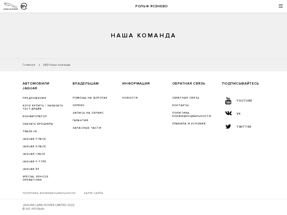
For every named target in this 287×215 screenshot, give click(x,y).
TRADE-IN (30, 131)
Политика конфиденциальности (49, 193)
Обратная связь (185, 97)
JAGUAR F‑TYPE (34, 161)
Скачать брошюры (38, 123)
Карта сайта (93, 193)
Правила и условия (189, 123)
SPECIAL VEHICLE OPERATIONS (35, 178)
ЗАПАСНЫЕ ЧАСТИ (87, 127)
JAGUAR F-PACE (34, 138)
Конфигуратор (35, 116)
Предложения (34, 98)
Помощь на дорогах (90, 97)
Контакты (180, 105)
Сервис (79, 105)
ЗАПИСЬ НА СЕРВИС (88, 112)
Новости (130, 97)
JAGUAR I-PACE (34, 154)
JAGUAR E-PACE (34, 146)
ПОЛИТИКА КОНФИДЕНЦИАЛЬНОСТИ (191, 114)
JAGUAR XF (31, 169)
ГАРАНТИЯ (81, 120)
